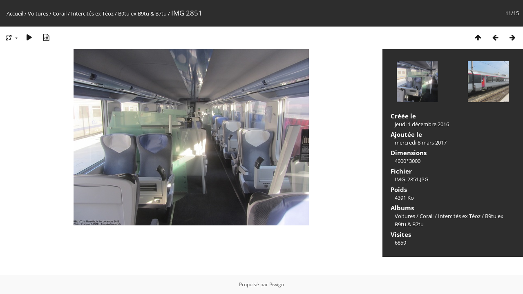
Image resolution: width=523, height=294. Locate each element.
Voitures (38, 13)
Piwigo (276, 284)
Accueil (15, 13)
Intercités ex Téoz (92, 13)
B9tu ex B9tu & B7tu (142, 13)
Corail (60, 13)
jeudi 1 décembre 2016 (422, 124)
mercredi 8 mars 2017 (421, 142)
